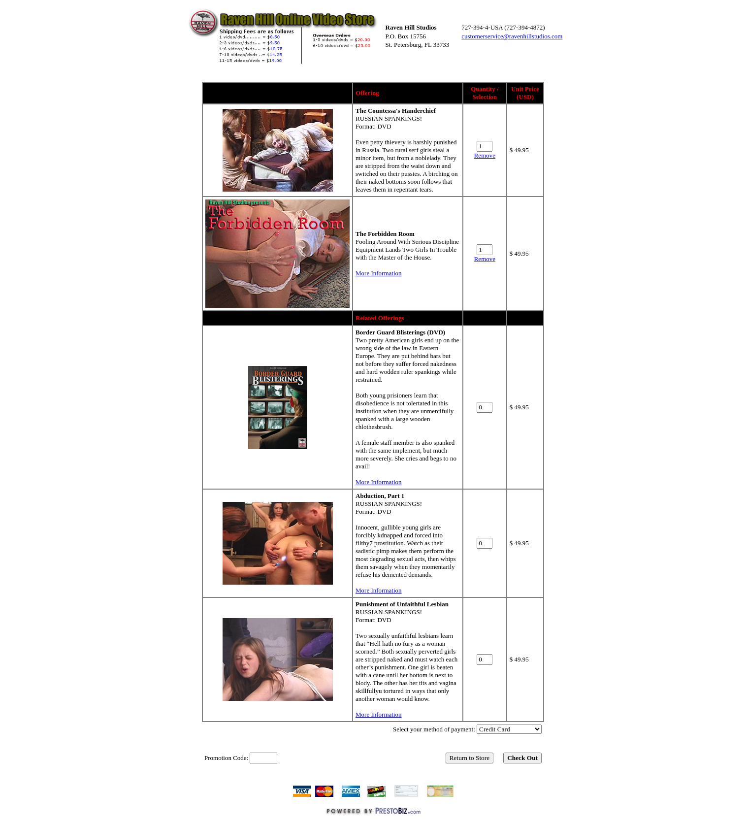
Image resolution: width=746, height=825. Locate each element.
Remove (484, 155)
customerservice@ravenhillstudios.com (511, 36)
